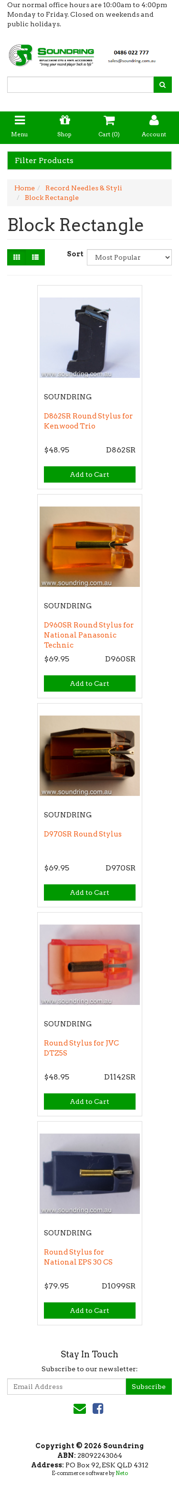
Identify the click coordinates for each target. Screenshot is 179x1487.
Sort (73, 254)
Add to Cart (89, 474)
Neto (122, 1473)
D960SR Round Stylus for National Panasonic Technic (89, 635)
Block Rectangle (52, 197)
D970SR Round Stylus (83, 834)
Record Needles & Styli (83, 188)
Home (24, 188)
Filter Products (44, 160)
